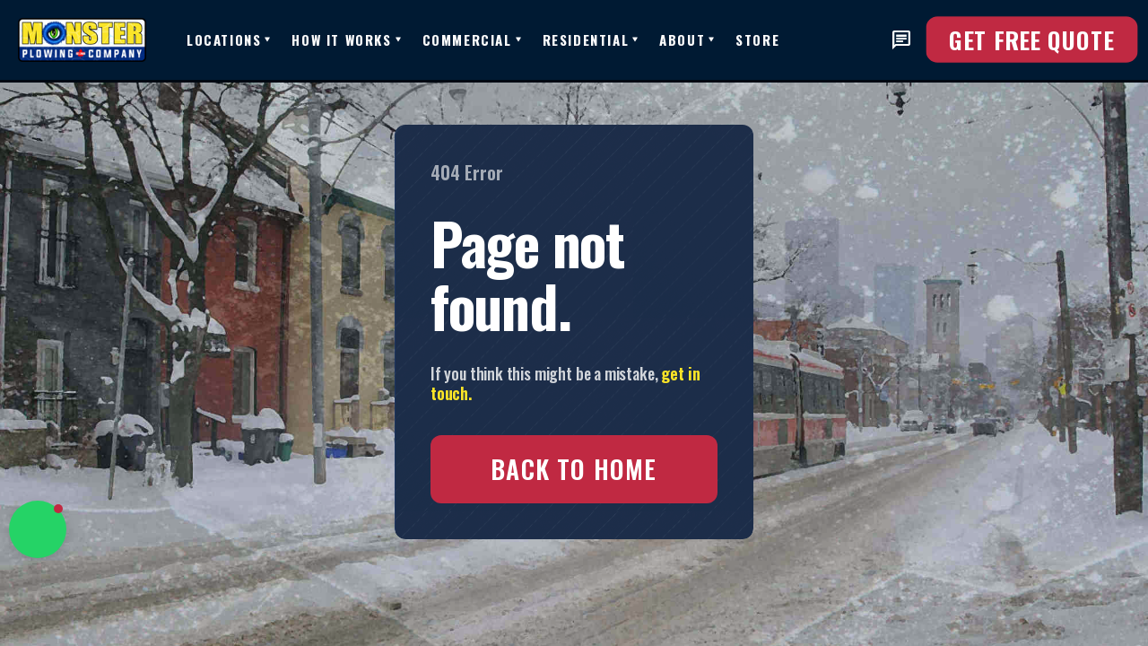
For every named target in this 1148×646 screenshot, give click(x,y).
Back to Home (574, 468)
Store (757, 39)
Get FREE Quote (1032, 39)
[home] (103, 40)
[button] (228, 39)
